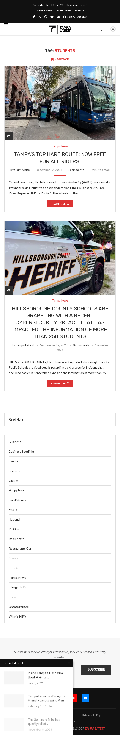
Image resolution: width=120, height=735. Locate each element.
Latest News (44, 10)
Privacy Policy (91, 715)
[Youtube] (52, 16)
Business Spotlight (21, 451)
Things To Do (18, 587)
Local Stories (17, 500)
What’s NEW (17, 616)
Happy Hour (17, 490)
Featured (15, 471)
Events (79, 10)
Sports (13, 558)
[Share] (8, 136)
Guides (14, 480)
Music (13, 509)
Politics (14, 529)
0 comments (76, 170)
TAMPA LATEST (95, 728)
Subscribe (64, 10)
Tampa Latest (25, 345)
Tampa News (17, 577)
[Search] (100, 29)
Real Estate (16, 539)
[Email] (58, 16)
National (14, 519)
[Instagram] (45, 16)
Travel (13, 597)
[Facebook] (34, 16)
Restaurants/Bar (20, 548)
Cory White (22, 170)
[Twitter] (39, 16)
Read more (60, 203)
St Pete (14, 568)
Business (15, 442)
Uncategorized (19, 606)
